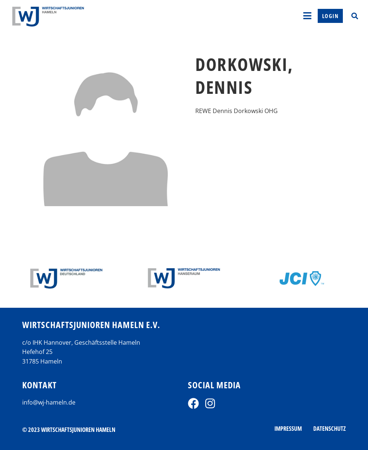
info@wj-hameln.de (48, 402)
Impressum (288, 429)
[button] (354, 16)
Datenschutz (329, 429)
